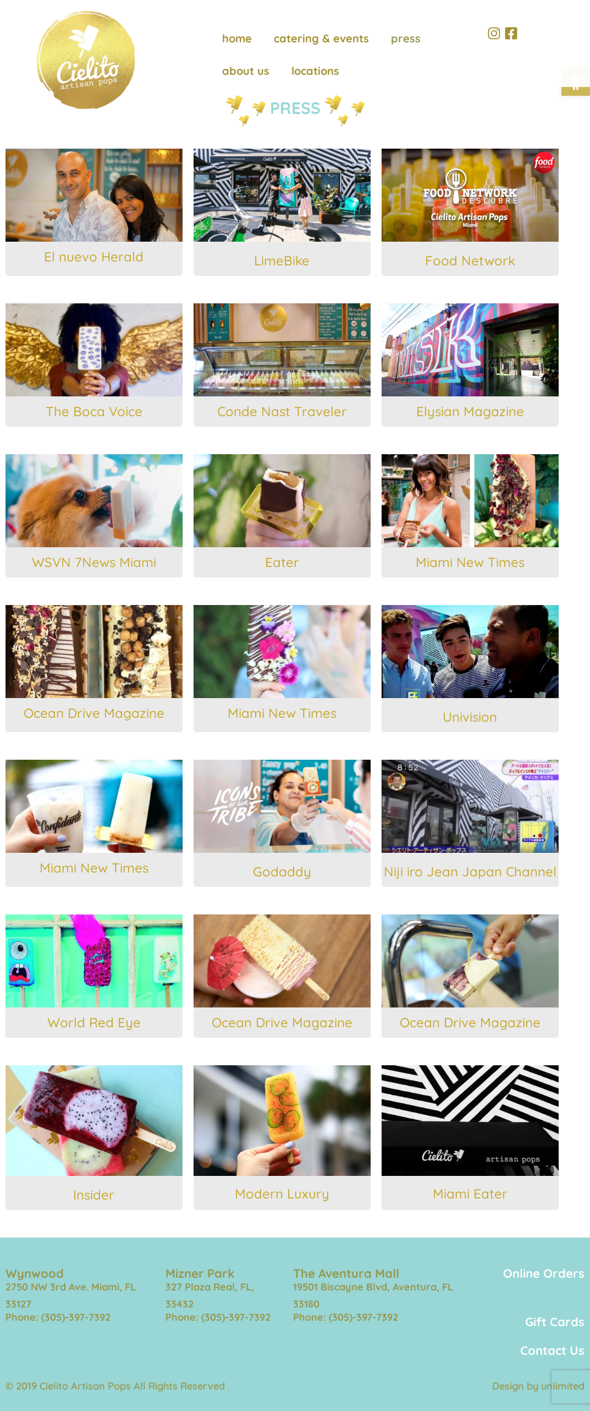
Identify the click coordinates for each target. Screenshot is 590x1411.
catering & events (321, 38)
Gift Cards (555, 1322)
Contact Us (552, 1350)
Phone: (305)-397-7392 (58, 1317)
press (406, 38)
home (237, 38)
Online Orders (544, 1273)
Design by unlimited (538, 1386)
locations (315, 71)
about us (245, 71)
